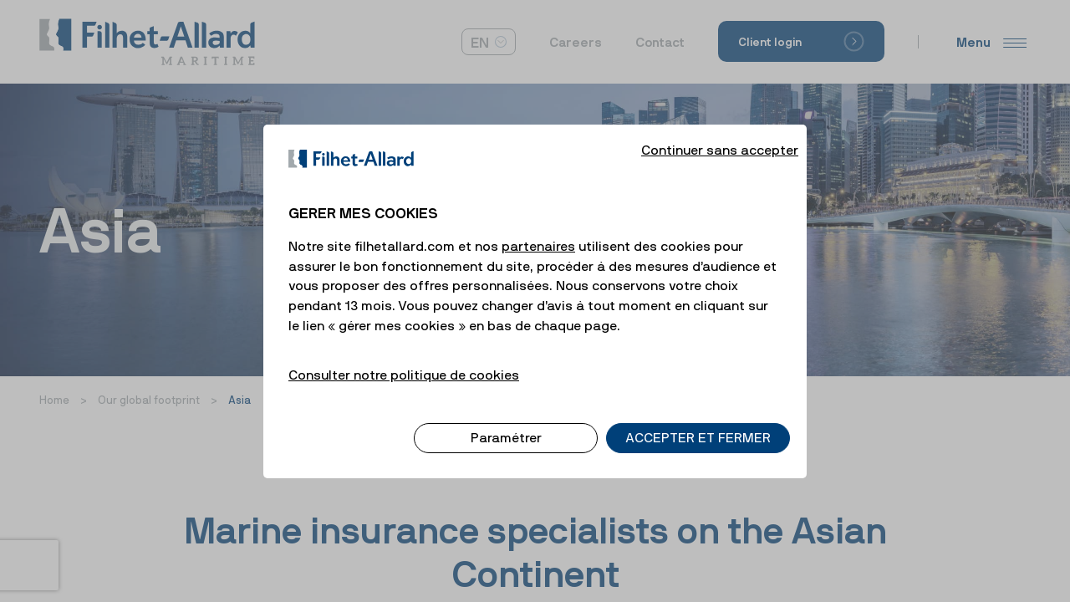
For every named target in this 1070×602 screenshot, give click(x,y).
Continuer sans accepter (719, 135)
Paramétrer (506, 423)
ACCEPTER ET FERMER (698, 423)
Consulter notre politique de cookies (403, 360)
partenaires (538, 231)
